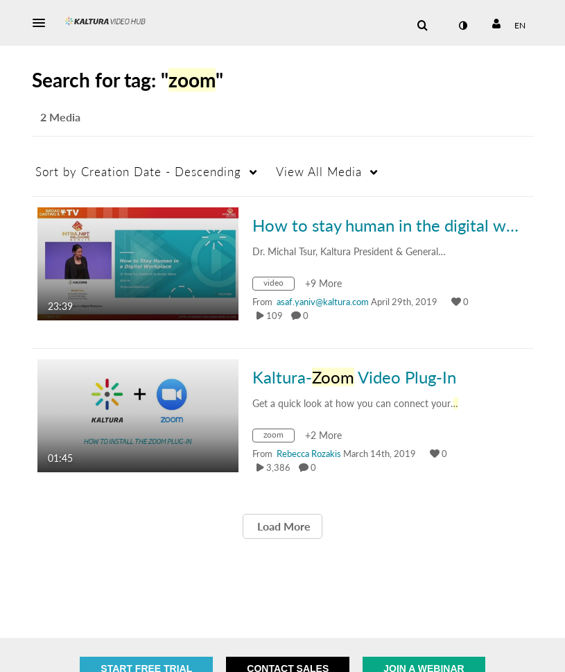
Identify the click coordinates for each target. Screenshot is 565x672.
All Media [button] (319, 171)
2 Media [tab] (60, 116)
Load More (282, 526)
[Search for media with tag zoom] (278, 437)
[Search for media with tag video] (278, 285)
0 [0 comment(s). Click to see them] (308, 315)
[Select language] (519, 25)
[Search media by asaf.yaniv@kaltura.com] (323, 301)
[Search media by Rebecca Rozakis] (309, 453)
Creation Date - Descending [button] (138, 171)
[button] (43, 23)
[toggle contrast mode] (463, 25)
